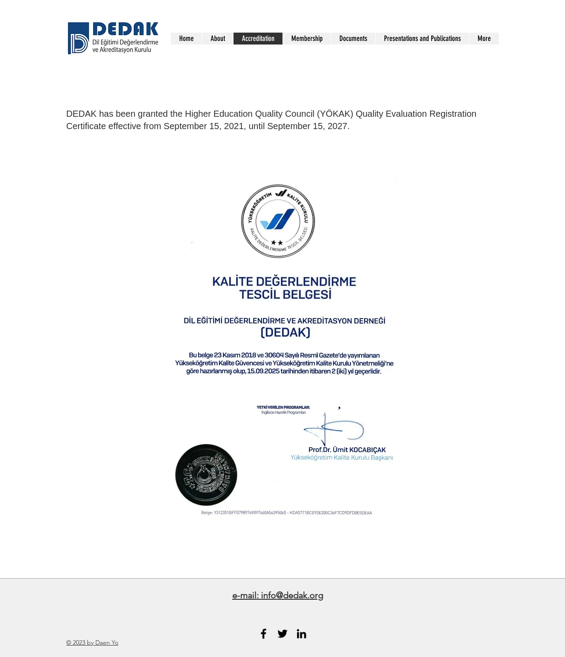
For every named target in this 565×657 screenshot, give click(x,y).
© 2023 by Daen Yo (92, 642)
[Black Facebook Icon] (263, 633)
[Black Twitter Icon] (282, 633)
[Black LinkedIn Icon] (301, 633)
